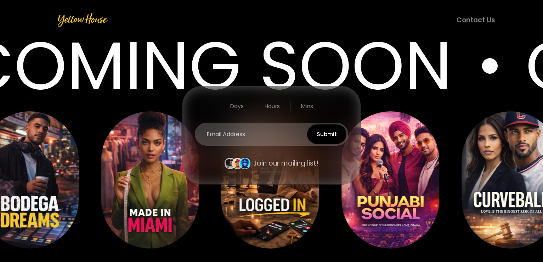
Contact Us (476, 20)
